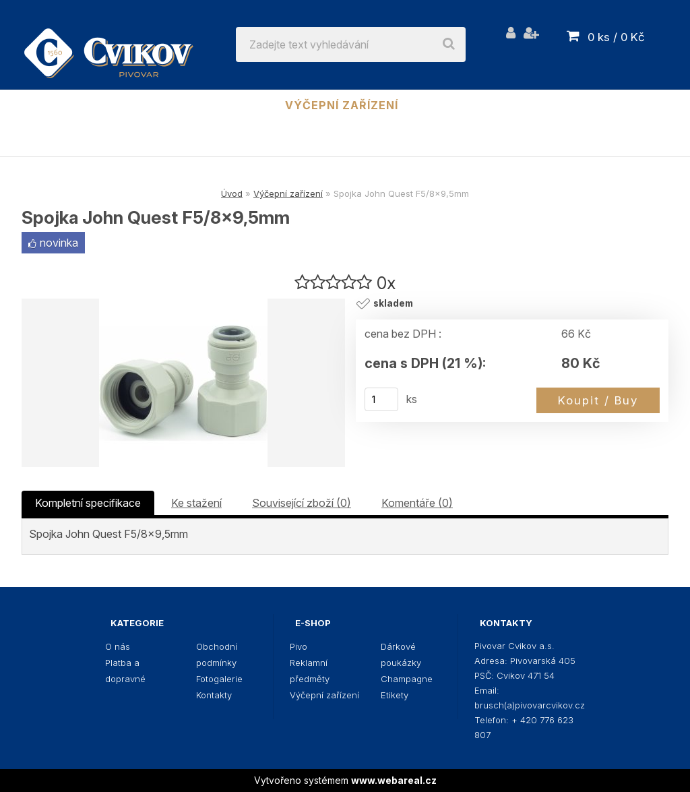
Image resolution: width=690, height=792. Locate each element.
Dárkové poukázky (484, 105)
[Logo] (108, 44)
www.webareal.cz (394, 780)
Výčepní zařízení (341, 105)
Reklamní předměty (195, 105)
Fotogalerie (219, 678)
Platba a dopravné (125, 670)
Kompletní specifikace (88, 503)
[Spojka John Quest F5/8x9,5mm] (183, 383)
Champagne (610, 105)
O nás (117, 646)
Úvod (232, 193)
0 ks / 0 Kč (616, 37)
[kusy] (381, 399)
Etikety (345, 141)
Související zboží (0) (301, 503)
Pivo (91, 105)
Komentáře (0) (417, 503)
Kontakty (214, 695)
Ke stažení (196, 503)
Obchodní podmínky (216, 654)
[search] (449, 44)
